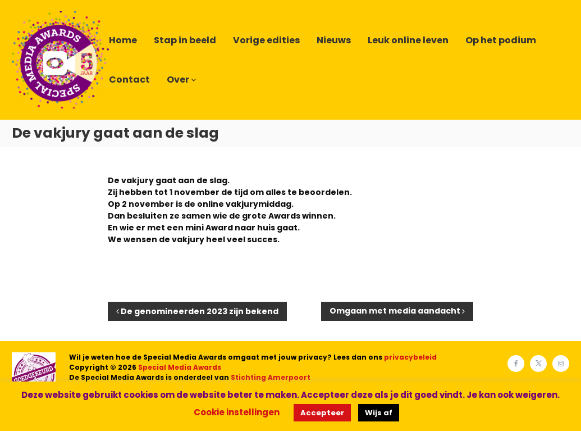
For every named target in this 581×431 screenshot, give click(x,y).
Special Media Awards (179, 367)
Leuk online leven (408, 40)
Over (178, 79)
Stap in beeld (185, 40)
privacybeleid (410, 357)
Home (123, 40)
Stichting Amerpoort (270, 377)
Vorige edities (266, 40)
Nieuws (334, 40)
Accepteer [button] (322, 412)
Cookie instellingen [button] (237, 412)
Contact (129, 79)
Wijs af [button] (378, 412)
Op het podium (500, 40)
